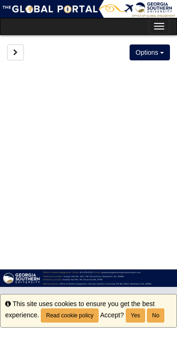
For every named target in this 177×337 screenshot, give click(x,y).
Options (150, 52)
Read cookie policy (69, 315)
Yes (135, 315)
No (155, 315)
